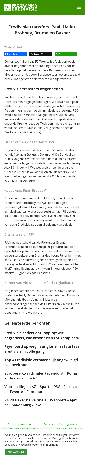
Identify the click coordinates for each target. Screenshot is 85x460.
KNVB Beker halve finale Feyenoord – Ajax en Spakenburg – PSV (40, 402)
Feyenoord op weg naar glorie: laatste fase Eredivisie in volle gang (41, 349)
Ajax (16, 154)
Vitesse (65, 304)
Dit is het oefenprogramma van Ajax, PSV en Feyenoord (62, 428)
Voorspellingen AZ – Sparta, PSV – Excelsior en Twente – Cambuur (41, 389)
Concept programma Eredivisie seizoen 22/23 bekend (21, 428)
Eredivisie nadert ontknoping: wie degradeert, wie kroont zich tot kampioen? (42, 335)
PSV (48, 264)
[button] (79, 7)
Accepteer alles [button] (16, 451)
